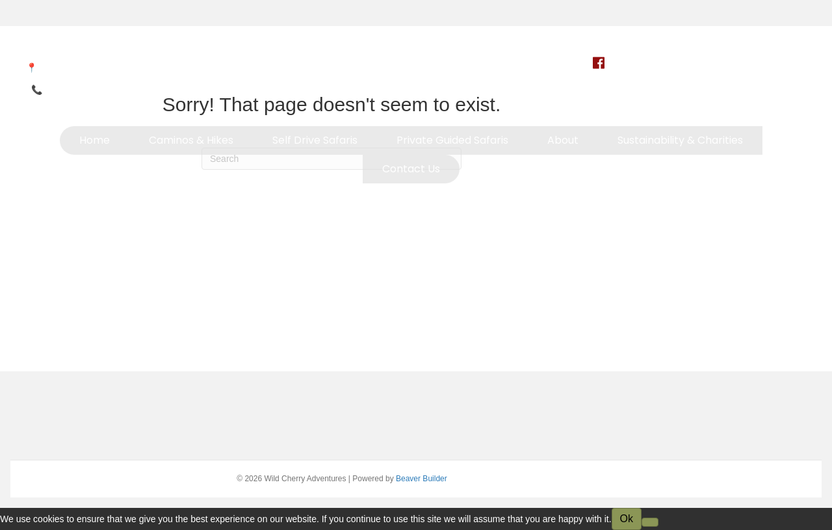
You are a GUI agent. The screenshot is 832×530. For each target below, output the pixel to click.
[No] (650, 522)
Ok (626, 518)
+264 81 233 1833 (82, 89)
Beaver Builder (421, 478)
